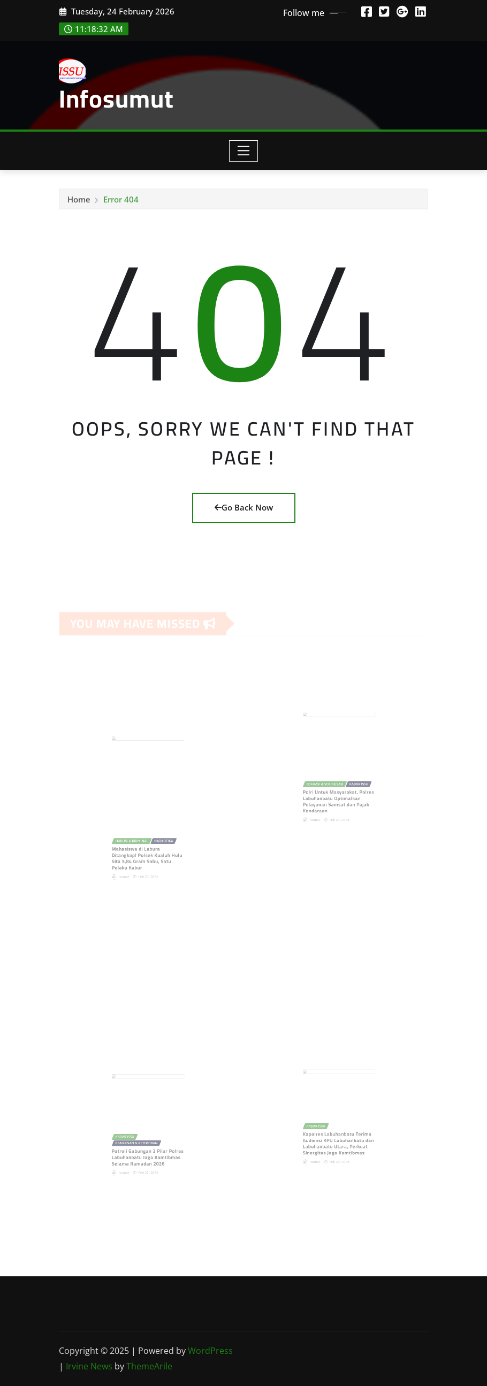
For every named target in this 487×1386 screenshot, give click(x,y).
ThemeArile (149, 1366)
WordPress (210, 1351)
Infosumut (116, 98)
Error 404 (121, 201)
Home (78, 201)
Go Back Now (244, 507)
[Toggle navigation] (243, 151)
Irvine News (89, 1366)
